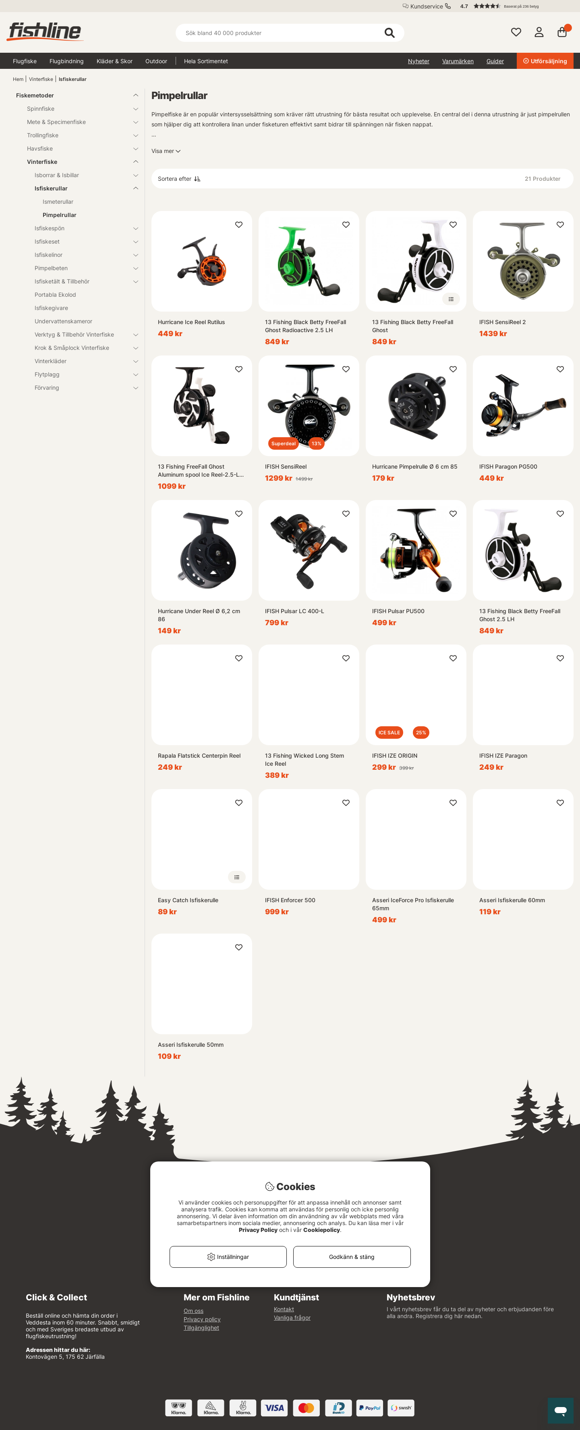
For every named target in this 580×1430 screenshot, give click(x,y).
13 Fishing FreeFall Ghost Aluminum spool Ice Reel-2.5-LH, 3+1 (201, 471)
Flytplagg (81, 374)
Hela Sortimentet (206, 61)
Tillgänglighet (201, 1327)
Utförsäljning (545, 61)
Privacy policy (202, 1319)
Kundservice (426, 6)
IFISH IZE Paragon (503, 755)
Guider (495, 61)
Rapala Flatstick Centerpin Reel (199, 755)
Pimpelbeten (81, 268)
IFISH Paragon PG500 (508, 466)
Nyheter (418, 61)
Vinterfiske (41, 79)
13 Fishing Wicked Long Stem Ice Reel (304, 759)
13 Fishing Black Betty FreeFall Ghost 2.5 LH (519, 615)
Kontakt (284, 1309)
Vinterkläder (81, 361)
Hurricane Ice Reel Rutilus (191, 321)
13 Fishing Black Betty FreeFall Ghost (412, 325)
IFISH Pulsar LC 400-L (294, 611)
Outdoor (156, 61)
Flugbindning (67, 61)
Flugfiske (25, 61)
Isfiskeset (81, 241)
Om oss (193, 1310)
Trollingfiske (77, 135)
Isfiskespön (81, 228)
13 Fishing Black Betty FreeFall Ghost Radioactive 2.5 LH (305, 325)
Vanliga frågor (292, 1317)
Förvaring (81, 387)
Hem (18, 79)
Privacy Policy (258, 1229)
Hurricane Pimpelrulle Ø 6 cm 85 (415, 466)
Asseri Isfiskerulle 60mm (512, 900)
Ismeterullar (58, 201)
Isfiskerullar (73, 79)
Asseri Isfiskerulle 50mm (191, 1044)
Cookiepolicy (321, 1229)
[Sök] (290, 33)
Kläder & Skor (115, 61)
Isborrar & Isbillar (81, 175)
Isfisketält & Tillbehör (81, 281)
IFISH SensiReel (286, 466)
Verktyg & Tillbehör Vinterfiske (81, 334)
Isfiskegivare (51, 307)
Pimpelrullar (60, 214)
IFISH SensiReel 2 (502, 321)
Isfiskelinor (81, 254)
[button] (513, 6)
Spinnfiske (77, 108)
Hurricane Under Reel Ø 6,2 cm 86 (199, 615)
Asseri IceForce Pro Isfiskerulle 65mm (413, 904)
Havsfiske (77, 148)
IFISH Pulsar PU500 (398, 611)
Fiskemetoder (72, 95)
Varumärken (458, 61)
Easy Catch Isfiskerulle (188, 900)
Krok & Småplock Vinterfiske (81, 347)
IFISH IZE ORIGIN (394, 755)
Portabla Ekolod (55, 294)
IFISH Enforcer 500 (290, 900)
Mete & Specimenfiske (77, 121)
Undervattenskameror (63, 321)
